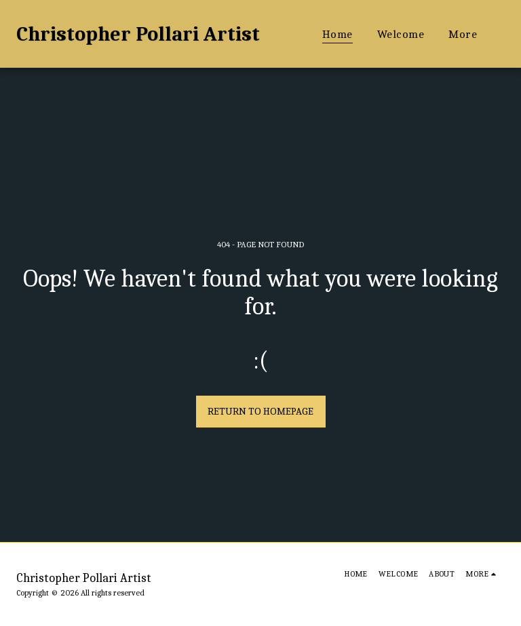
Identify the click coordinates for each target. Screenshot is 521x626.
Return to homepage (260, 411)
